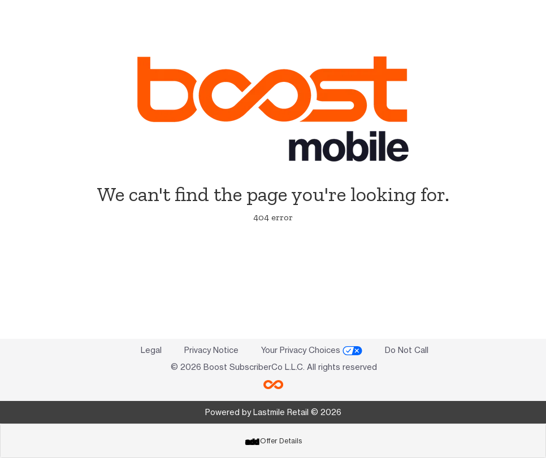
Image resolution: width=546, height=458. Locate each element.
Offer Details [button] (273, 441)
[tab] (273, 440)
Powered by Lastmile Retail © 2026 (273, 412)
